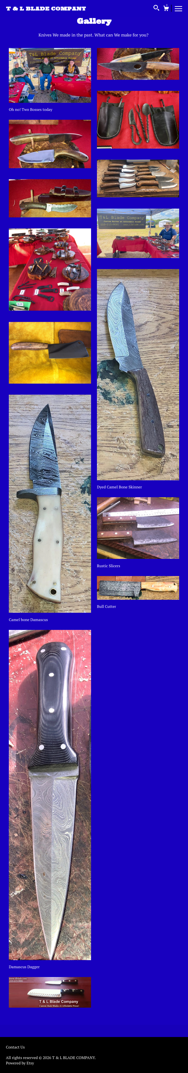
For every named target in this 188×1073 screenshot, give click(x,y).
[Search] (156, 8)
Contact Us (15, 1047)
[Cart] (166, 9)
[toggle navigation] (178, 8)
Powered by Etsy (20, 1063)
